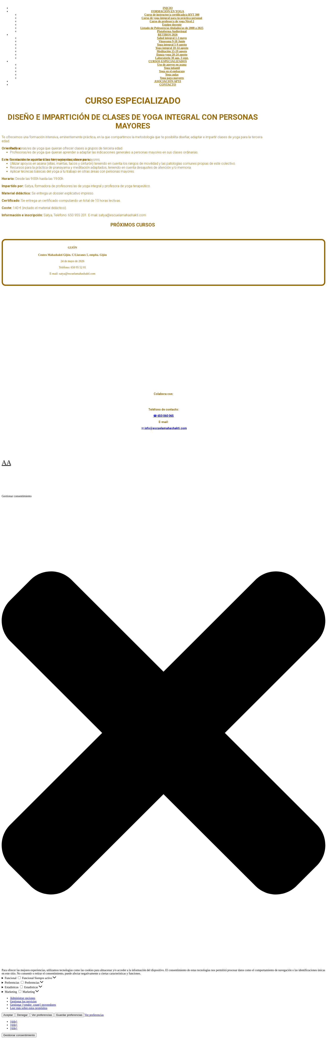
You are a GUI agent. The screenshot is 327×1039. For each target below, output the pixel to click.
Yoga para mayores (172, 78)
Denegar (22, 1015)
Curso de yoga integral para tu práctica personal (172, 18)
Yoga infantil (172, 68)
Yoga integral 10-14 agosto (171, 48)
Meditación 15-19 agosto (172, 51)
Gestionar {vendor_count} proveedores (33, 1004)
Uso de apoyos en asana (171, 64)
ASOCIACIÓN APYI (167, 81)
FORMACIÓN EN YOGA (167, 11)
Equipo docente (172, 24)
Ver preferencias (42, 1015)
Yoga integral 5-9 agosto (172, 44)
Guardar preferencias (69, 1015)
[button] (163, 733)
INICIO (167, 8)
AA (6, 462)
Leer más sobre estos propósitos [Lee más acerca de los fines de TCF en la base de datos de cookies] (28, 1008)
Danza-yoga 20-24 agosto (171, 54)
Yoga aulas (172, 74)
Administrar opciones (22, 998)
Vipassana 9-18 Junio (171, 41)
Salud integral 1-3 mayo (172, 38)
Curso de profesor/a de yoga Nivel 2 (172, 21)
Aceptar (8, 1015)
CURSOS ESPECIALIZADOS (167, 61)
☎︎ (155, 415)
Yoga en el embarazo (172, 71)
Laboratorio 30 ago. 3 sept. (172, 58)
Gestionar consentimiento (19, 1035)
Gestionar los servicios (23, 1001)
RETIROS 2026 (168, 34)
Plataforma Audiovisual (172, 31)
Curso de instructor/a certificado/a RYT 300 (171, 14)
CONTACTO (167, 84)
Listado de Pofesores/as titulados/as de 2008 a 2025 (171, 28)
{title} (13, 1021)
